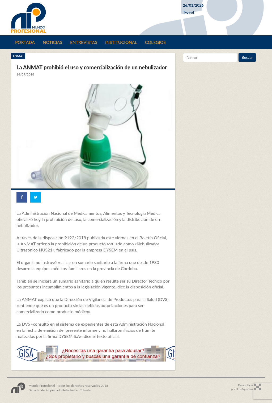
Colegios (155, 42)
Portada (25, 42)
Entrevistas (83, 42)
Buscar (247, 57)
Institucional (121, 42)
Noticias (52, 42)
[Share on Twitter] (35, 197)
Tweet (188, 12)
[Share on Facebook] (21, 197)
